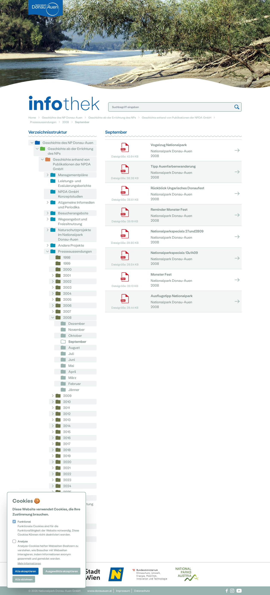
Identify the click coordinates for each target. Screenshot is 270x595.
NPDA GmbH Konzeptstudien (70, 193)
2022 (67, 474)
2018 (67, 450)
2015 (67, 432)
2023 (67, 480)
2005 (67, 299)
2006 (67, 305)
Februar (74, 383)
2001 (67, 275)
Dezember (76, 323)
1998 (67, 257)
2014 (67, 426)
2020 (67, 462)
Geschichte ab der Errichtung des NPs (112, 117)
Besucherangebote (73, 213)
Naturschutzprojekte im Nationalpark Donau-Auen (74, 234)
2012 (67, 414)
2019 (67, 456)
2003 (67, 287)
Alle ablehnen (23, 579)
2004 (67, 293)
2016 (67, 438)
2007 (67, 311)
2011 (66, 408)
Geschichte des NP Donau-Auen (62, 117)
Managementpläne (73, 175)
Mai (71, 365)
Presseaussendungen (43, 122)
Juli (71, 353)
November (76, 329)
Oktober (75, 335)
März (72, 377)
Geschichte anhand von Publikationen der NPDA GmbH (176, 117)
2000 (67, 269)
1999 (66, 263)
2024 (67, 486)
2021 (67, 468)
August (74, 347)
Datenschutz (142, 590)
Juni (71, 359)
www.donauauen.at (99, 590)
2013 (67, 420)
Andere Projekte (71, 245)
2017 (67, 444)
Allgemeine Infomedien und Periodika (76, 204)
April (72, 371)
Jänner (73, 390)
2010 (67, 402)
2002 (67, 281)
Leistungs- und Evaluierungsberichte (74, 183)
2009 (67, 396)
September (77, 341)
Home (32, 117)
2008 (65, 122)
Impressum (123, 590)
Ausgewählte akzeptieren (61, 571)
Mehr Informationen (29, 563)
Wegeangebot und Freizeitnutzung (72, 221)
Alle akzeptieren (25, 571)
